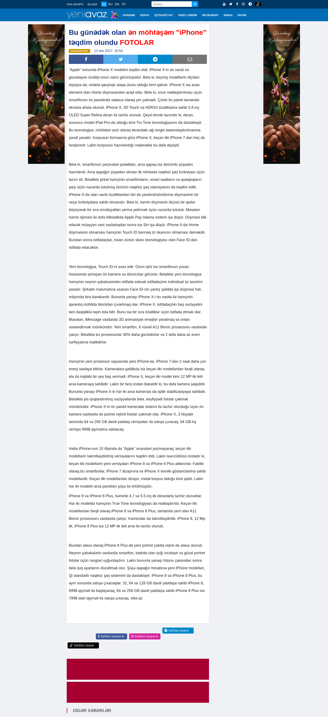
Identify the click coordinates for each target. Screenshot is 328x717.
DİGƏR (242, 15)
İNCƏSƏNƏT (210, 15)
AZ (104, 4)
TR (124, 4)
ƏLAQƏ (92, 4)
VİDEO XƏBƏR (187, 15)
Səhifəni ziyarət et (111, 636)
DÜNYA (144, 15)
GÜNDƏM (129, 15)
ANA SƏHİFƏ (75, 4)
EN (117, 4)
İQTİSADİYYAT (163, 15)
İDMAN (228, 15)
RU (110, 4)
